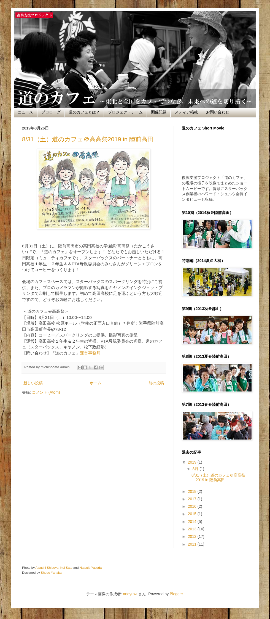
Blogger (176, 594)
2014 (193, 521)
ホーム (95, 383)
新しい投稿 (33, 383)
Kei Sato (66, 567)
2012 (193, 536)
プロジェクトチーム (125, 112)
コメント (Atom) (46, 392)
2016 (193, 506)
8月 (195, 469)
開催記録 (158, 112)
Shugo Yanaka (51, 572)
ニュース (25, 112)
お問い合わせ (217, 112)
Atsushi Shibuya (47, 567)
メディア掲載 (186, 112)
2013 (193, 529)
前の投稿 (156, 383)
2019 (193, 462)
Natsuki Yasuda (91, 567)
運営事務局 (90, 353)
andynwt (130, 594)
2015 (193, 514)
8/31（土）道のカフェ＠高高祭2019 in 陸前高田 (87, 139)
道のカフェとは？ (84, 112)
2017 (193, 499)
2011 (193, 544)
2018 (193, 491)
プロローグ (51, 112)
